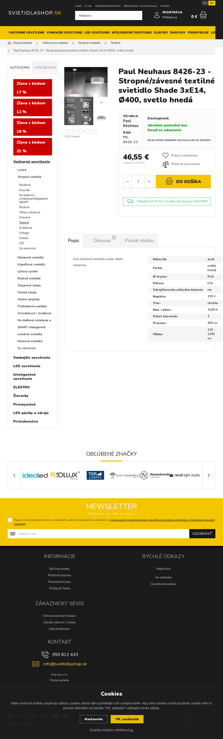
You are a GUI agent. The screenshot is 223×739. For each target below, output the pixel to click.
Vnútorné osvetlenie (26, 33)
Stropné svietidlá (29, 177)
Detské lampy (27, 292)
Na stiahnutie (163, 577)
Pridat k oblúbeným (180, 155)
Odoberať (202, 533)
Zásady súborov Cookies (60, 622)
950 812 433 (65, 654)
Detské (23, 238)
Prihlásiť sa (169, 17)
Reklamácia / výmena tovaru (140, 6)
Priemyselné (198, 33)
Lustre (22, 170)
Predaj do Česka (59, 588)
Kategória (20, 67)
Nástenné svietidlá (31, 257)
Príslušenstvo (25, 421)
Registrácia (163, 569)
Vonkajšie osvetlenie (64, 33)
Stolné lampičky (29, 299)
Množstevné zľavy (59, 582)
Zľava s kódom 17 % (31, 88)
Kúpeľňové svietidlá (31, 264)
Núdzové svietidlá (30, 341)
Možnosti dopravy (59, 575)
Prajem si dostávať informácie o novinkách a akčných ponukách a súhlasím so (114, 522)
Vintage (24, 233)
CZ (205, 3)
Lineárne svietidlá (30, 334)
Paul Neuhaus (131, 123)
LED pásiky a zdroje (31, 413)
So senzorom (27, 248)
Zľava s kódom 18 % (31, 127)
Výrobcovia (45, 67)
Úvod (78, 6)
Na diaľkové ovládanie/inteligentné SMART (33, 198)
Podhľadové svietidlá (32, 306)
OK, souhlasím (127, 719)
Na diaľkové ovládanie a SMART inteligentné (34, 323)
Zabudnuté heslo (59, 629)
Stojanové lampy (29, 285)
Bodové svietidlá (29, 278)
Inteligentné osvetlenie (132, 33)
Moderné (25, 185)
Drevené (24, 217)
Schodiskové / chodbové (34, 313)
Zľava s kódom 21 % (31, 147)
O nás (88, 6)
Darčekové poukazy (163, 584)
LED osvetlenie (97, 33)
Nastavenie (93, 719)
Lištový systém (28, 271)
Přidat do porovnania (181, 164)
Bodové (24, 207)
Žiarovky (178, 33)
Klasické (24, 190)
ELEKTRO (161, 33)
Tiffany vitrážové (29, 212)
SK (212, 3)
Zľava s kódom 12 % (31, 107)
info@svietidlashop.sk (65, 663)
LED (21, 243)
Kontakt (164, 6)
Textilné (24, 223)
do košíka (183, 181)
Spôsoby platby (59, 569)
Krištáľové (25, 228)
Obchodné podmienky (108, 6)
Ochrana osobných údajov (59, 616)
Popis (73, 241)
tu (131, 730)
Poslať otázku (139, 241)
